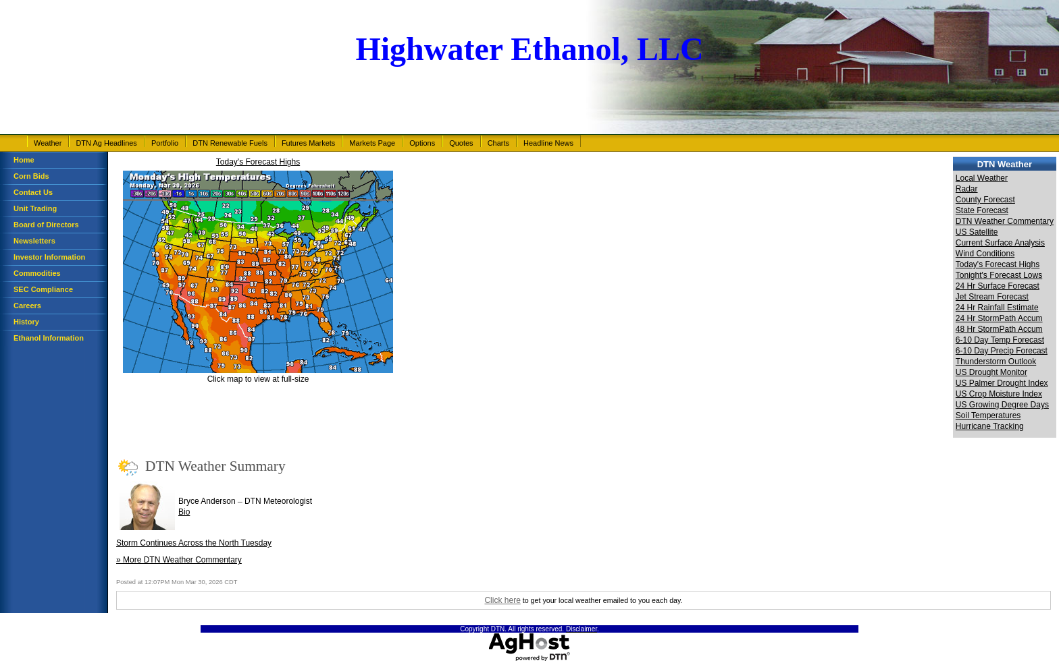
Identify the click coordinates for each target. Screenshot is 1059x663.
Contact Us (33, 192)
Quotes (461, 143)
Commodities (37, 273)
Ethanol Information (49, 338)
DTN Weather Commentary (1005, 221)
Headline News (548, 143)
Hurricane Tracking (990, 426)
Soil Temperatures (988, 415)
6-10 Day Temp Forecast (1000, 340)
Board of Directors (46, 225)
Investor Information (49, 257)
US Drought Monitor (991, 372)
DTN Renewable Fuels (229, 143)
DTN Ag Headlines (106, 143)
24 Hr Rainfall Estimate (997, 307)
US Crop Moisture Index (999, 394)
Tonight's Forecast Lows (999, 275)
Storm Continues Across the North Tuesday (194, 543)
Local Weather (982, 178)
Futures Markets (308, 143)
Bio (184, 512)
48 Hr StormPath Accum (999, 329)
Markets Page (372, 143)
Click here (502, 600)
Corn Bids (31, 176)
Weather (47, 143)
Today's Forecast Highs (258, 162)
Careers (27, 305)
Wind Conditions (985, 253)
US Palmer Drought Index (1002, 383)
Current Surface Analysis (1000, 243)
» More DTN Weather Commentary (179, 560)
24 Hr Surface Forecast (997, 286)
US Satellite (977, 232)
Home (24, 160)
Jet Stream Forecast (992, 296)
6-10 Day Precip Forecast (1002, 350)
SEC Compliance (43, 289)
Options (422, 143)
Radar (967, 189)
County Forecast (985, 199)
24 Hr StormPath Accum (999, 318)
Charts (498, 143)
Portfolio (164, 143)
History (26, 322)
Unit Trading (35, 208)
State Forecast (982, 210)
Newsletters (34, 241)
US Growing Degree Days (1002, 404)
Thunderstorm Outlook (996, 361)
